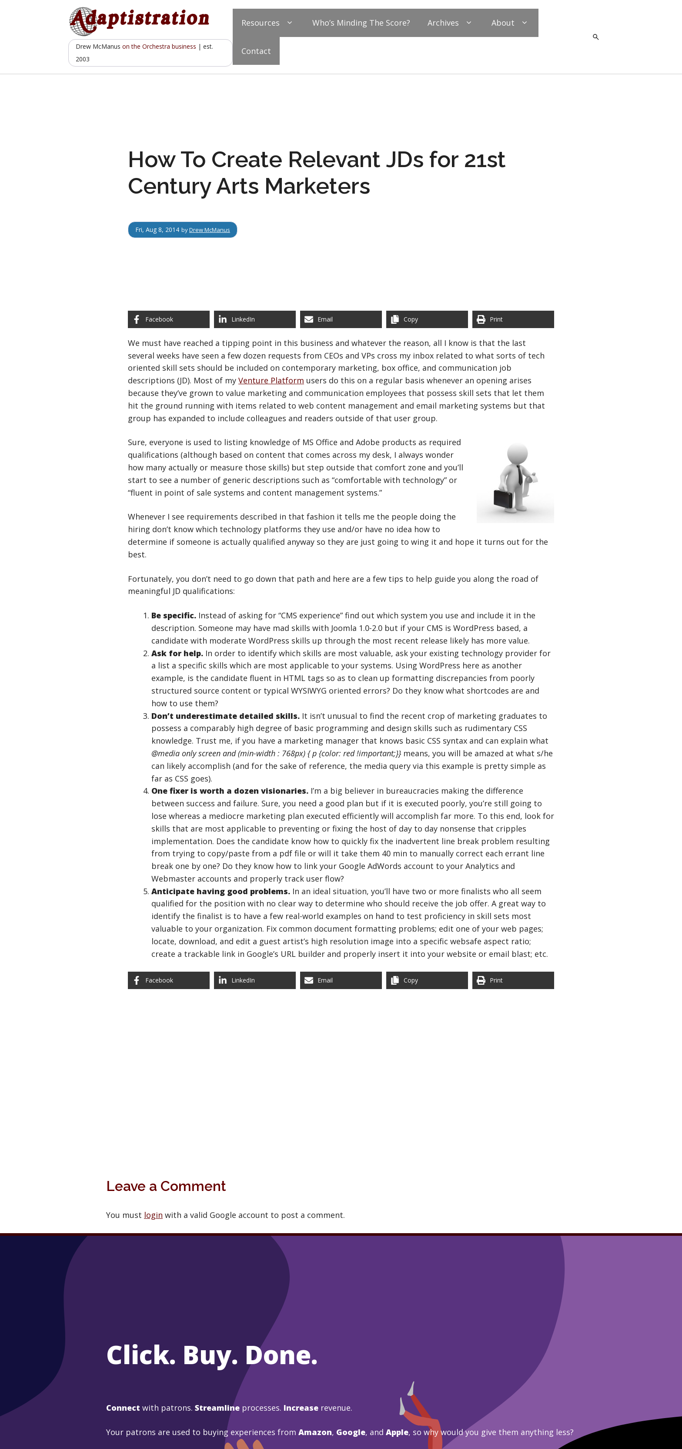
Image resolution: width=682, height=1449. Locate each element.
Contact (256, 51)
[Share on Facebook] (169, 319)
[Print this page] (513, 319)
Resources (268, 23)
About (510, 23)
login (153, 1215)
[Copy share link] (427, 319)
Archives (451, 23)
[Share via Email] (341, 319)
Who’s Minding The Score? (361, 22)
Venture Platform (271, 380)
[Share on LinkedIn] (255, 319)
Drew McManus (212, 229)
